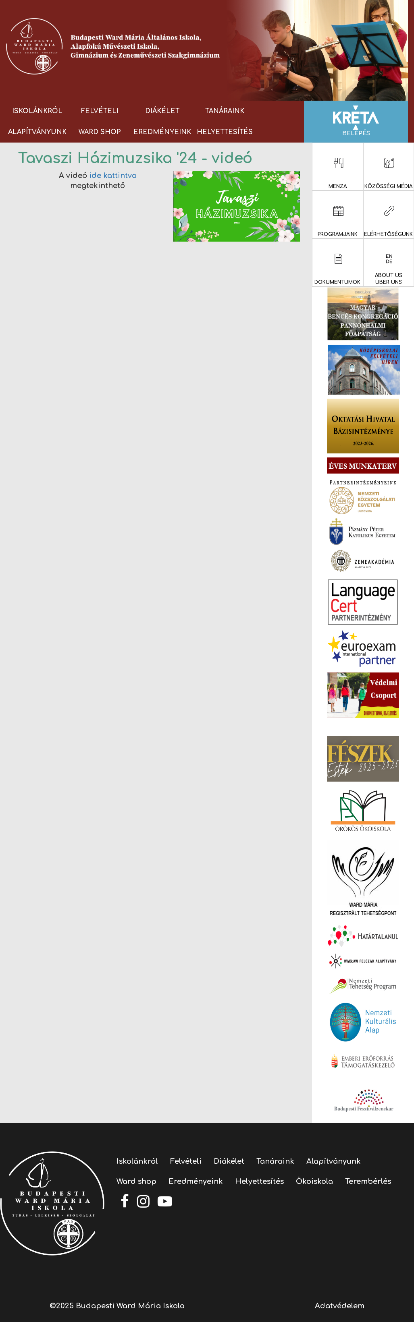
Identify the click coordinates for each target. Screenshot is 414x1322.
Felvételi (100, 111)
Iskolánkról (37, 111)
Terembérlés (368, 1181)
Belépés (356, 121)
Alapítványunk (37, 132)
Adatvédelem (339, 1306)
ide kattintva (113, 176)
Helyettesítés (225, 132)
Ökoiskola (314, 1181)
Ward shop (100, 132)
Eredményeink (162, 132)
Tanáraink (224, 111)
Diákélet (162, 111)
